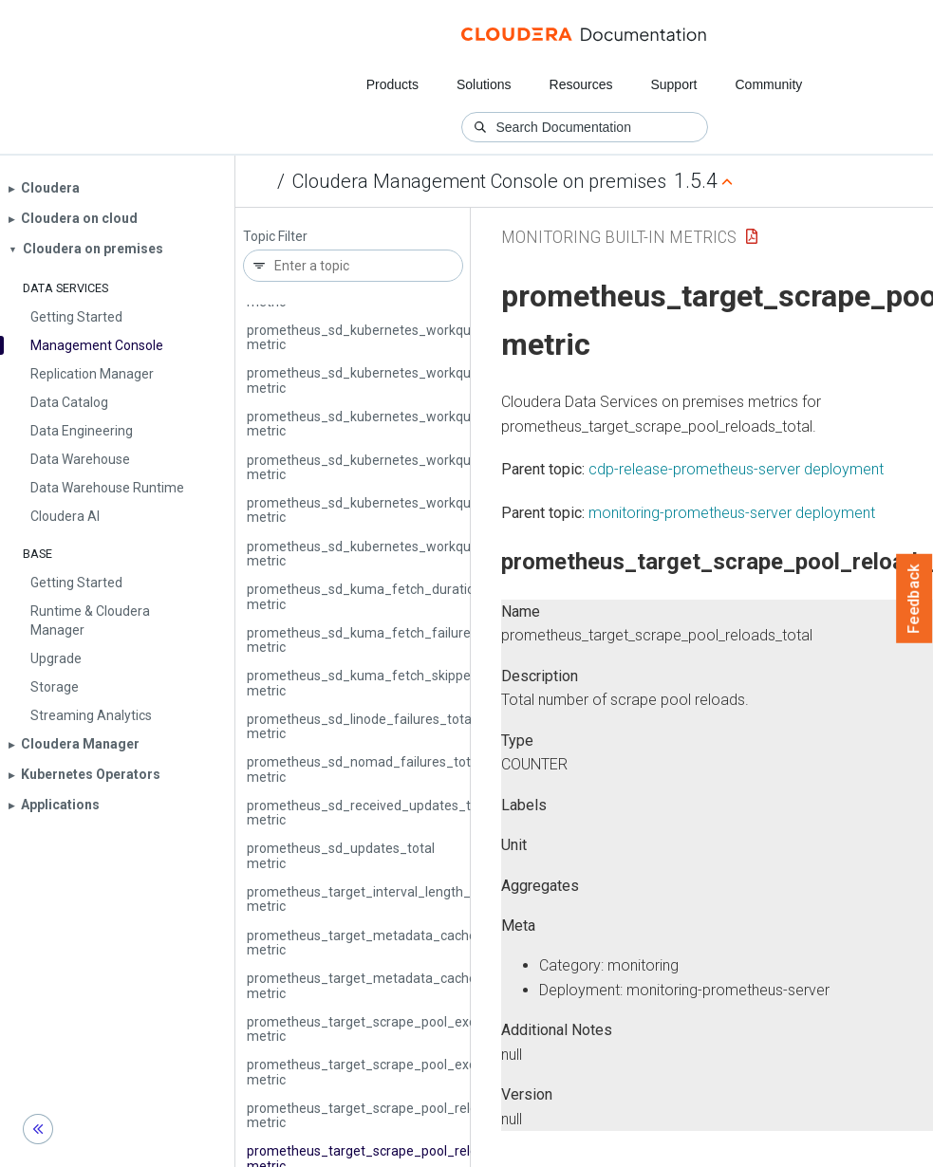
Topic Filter (275, 237)
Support (673, 84)
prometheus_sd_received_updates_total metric (370, 812)
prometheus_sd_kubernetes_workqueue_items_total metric (408, 380)
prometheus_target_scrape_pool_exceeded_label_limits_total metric (436, 1029)
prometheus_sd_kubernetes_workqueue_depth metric (391, 337)
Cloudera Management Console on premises (479, 181)
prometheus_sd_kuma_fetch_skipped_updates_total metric (408, 682)
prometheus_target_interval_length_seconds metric (384, 899)
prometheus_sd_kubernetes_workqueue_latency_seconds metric (425, 423)
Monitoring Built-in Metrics (619, 237)
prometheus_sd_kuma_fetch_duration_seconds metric (393, 596)
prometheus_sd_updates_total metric (341, 855)
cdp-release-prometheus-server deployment (736, 469)
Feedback (914, 599)
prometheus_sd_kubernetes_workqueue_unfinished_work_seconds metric (453, 510)
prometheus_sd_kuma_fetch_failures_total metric (380, 640)
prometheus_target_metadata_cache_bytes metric (382, 942)
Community (769, 84)
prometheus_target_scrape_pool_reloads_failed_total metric (411, 1115)
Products (392, 84)
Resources (581, 84)
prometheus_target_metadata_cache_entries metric (386, 985)
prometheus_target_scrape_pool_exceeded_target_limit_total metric (436, 1071)
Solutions (484, 84)
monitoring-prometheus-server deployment (731, 513)
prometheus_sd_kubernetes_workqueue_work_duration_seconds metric (446, 553)
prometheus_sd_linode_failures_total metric (361, 726)
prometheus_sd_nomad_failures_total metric (364, 769)
